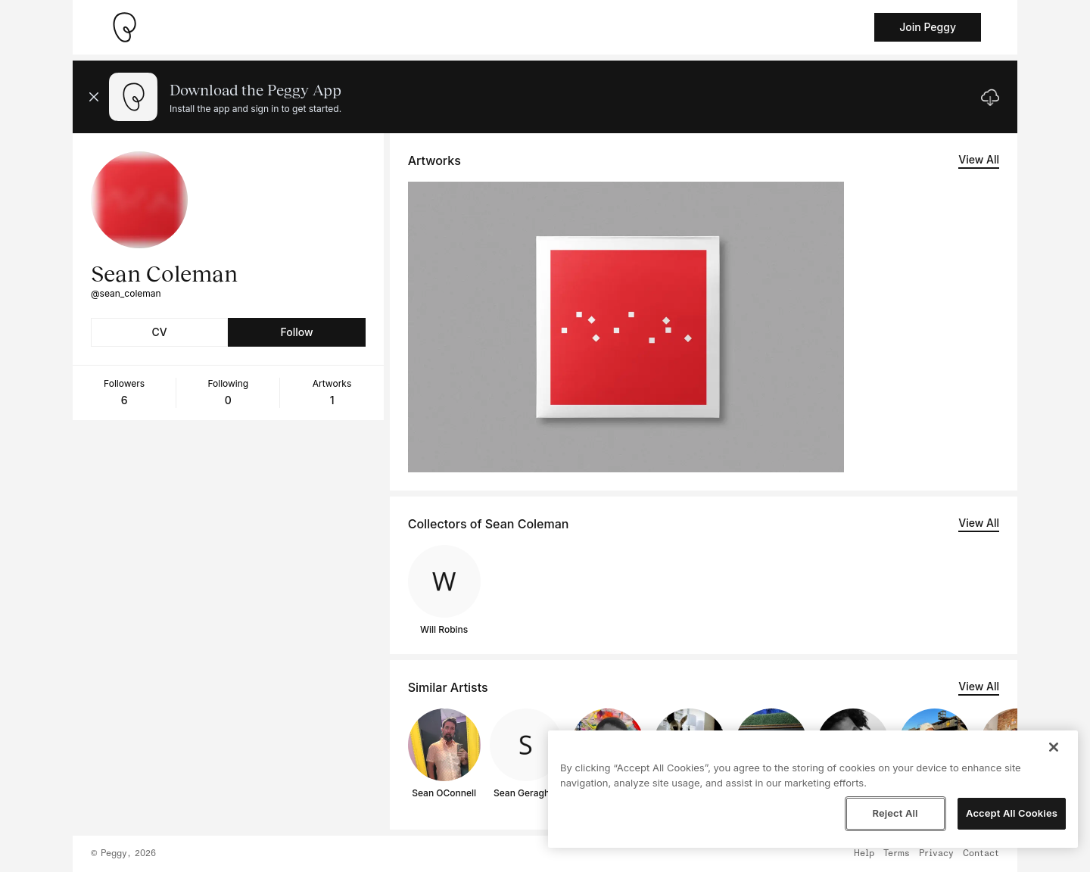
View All (978, 159)
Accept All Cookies (1011, 813)
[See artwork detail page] (626, 327)
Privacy (936, 854)
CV (159, 331)
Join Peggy (927, 26)
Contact (981, 854)
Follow (296, 331)
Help (864, 854)
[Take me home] (124, 27)
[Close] (1053, 747)
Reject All (894, 813)
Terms (896, 854)
